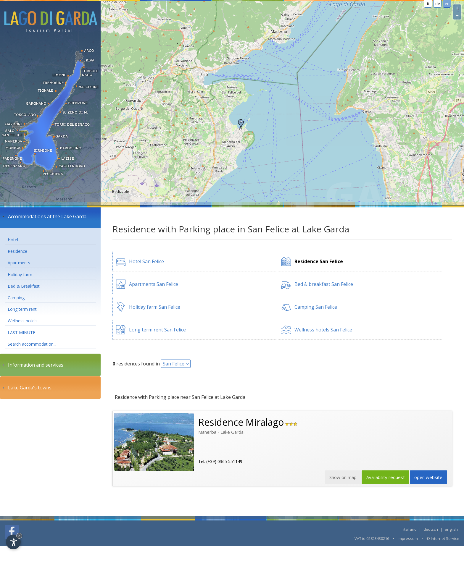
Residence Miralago (241, 422)
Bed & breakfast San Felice (323, 284)
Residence (17, 251)
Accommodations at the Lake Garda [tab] (43, 216)
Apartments (19, 263)
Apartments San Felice (153, 284)
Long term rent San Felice (157, 329)
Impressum (408, 539)
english (451, 529)
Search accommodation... (32, 344)
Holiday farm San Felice (154, 307)
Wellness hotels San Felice (323, 329)
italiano (410, 529)
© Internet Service (442, 539)
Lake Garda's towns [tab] (26, 387)
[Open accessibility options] (13, 542)
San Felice (173, 363)
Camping (16, 297)
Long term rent (22, 309)
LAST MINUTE (21, 332)
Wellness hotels (23, 320)
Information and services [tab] (32, 365)
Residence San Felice (318, 261)
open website (428, 478)
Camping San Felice (315, 307)
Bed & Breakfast (24, 286)
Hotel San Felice (146, 261)
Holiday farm (20, 274)
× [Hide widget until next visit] (19, 535)
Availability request (384, 478)
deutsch (430, 529)
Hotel (13, 239)
